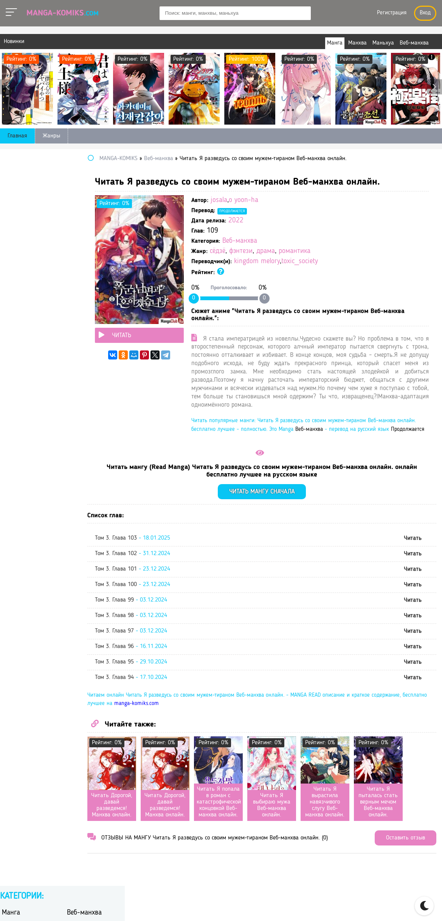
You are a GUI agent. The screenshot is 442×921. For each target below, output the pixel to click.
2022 (279, 220)
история (12, 274)
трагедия (78, 372)
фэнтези (284, 251)
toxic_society (342, 261)
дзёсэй (75, 255)
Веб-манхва (282, 241)
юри (72, 412)
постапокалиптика (91, 313)
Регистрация (391, 13)
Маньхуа (79, 187)
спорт (74, 343)
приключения (20, 323)
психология (82, 323)
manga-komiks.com (236, 729)
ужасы (75, 382)
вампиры (14, 235)
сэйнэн (11, 353)
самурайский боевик (94, 333)
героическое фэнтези (94, 245)
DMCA (410, 906)
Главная (17, 136)
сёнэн (74, 363)
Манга (11, 176)
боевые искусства (90, 225)
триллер (12, 382)
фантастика (17, 392)
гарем (74, 235)
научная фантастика (29, 304)
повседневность (23, 313)
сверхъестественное (28, 343)
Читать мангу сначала (283, 517)
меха (8, 294)
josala (262, 200)
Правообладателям (366, 906)
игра (72, 264)
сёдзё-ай (13, 363)
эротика (77, 402)
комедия (78, 284)
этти (7, 412)
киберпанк (16, 284)
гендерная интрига (27, 245)
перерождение (85, 304)
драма (308, 251)
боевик (11, 225)
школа (10, 402)
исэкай (76, 274)
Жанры (51, 136)
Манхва (13, 187)
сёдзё (260, 251)
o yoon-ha (286, 200)
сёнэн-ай (13, 372)
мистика (78, 294)
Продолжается (275, 211)
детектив (13, 255)
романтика (338, 251)
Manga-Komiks (62, 13)
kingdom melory (300, 261)
